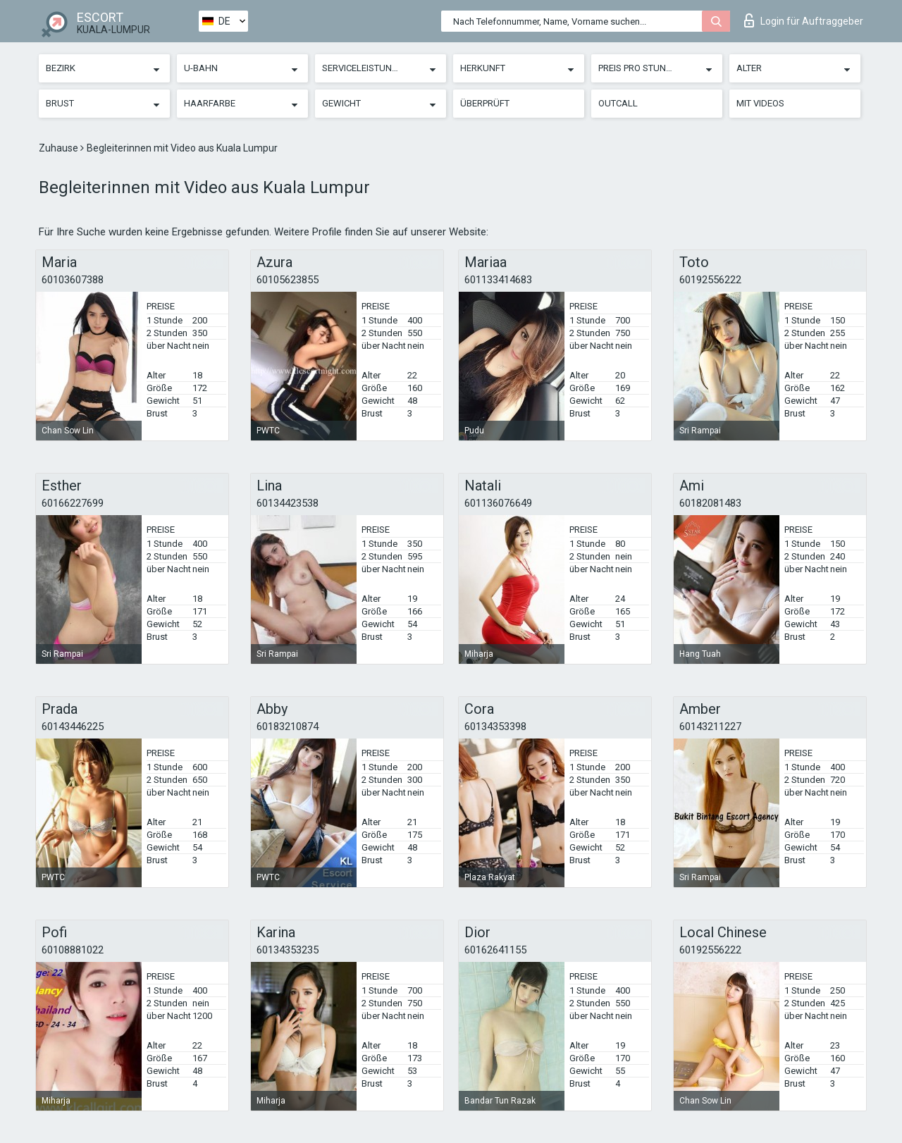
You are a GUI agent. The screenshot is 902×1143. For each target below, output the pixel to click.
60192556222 (710, 279)
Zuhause (59, 148)
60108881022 (73, 950)
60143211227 (710, 726)
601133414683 (498, 279)
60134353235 (288, 950)
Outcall (618, 103)
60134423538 (288, 503)
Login (803, 20)
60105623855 (288, 279)
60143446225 (73, 726)
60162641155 (495, 950)
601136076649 (498, 503)
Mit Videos (760, 103)
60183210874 (288, 726)
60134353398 (495, 726)
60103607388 (73, 279)
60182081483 (710, 503)
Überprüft (484, 103)
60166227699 (73, 503)
